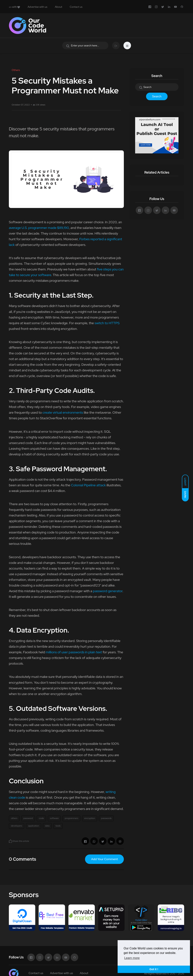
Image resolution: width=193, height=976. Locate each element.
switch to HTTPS (107, 323)
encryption (89, 818)
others (14, 818)
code (41, 818)
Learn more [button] (132, 958)
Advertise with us (37, 6)
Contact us (76, 6)
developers (16, 825)
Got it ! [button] (153, 969)
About (58, 6)
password (28, 818)
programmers (71, 818)
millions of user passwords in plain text (74, 652)
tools (58, 825)
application (33, 825)
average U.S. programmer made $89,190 (39, 228)
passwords (106, 818)
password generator (108, 591)
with (14, 6)
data (47, 825)
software (54, 818)
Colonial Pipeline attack (88, 485)
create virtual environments (62, 412)
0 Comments (22, 859)
